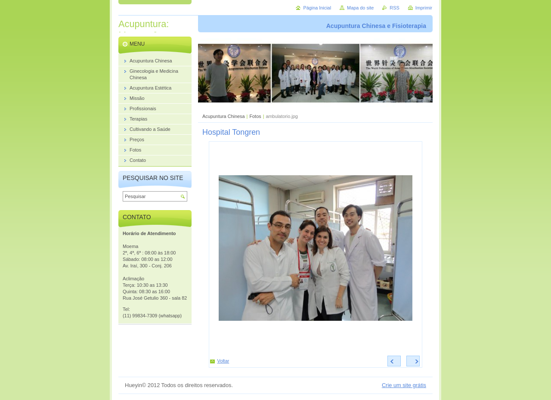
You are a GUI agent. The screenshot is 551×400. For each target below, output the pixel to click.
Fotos (255, 116)
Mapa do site (360, 7)
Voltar (223, 360)
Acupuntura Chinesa (223, 116)
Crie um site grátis (404, 385)
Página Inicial (317, 7)
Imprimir (423, 7)
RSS (394, 7)
